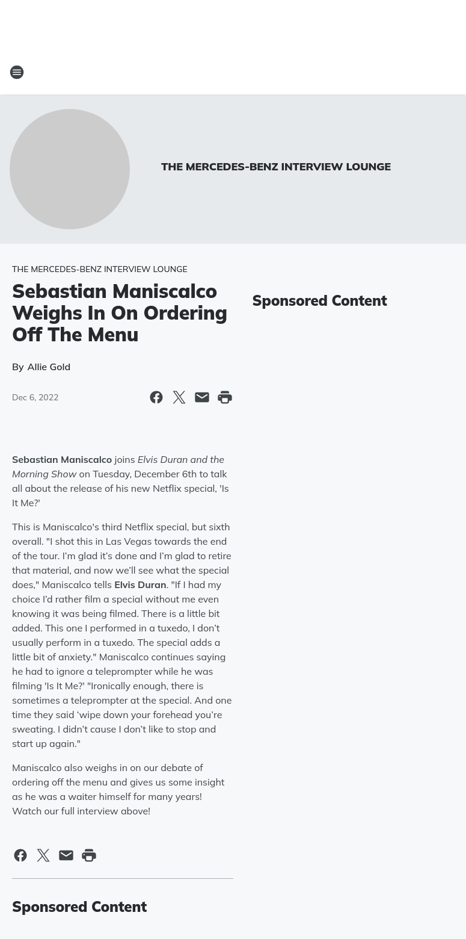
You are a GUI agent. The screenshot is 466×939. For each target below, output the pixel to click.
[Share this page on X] (179, 397)
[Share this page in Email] (202, 397)
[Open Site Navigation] (17, 72)
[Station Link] (233, 72)
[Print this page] (224, 397)
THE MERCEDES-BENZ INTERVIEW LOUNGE (276, 166)
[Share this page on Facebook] (156, 397)
